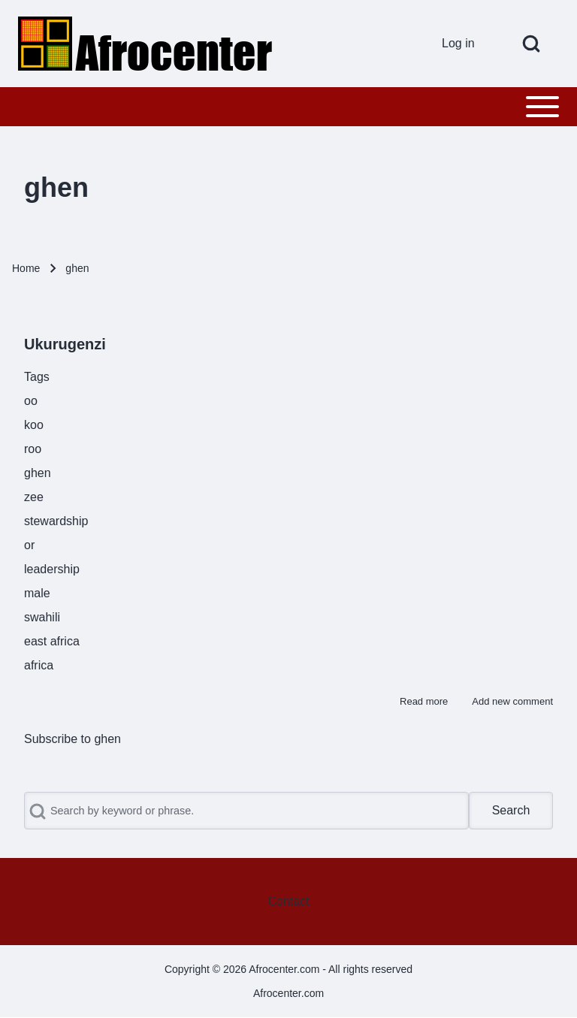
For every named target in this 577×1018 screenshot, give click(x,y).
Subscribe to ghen (72, 739)
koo (34, 424)
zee (34, 497)
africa (38, 665)
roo (32, 449)
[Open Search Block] (531, 43)
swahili (42, 617)
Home (26, 268)
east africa (52, 641)
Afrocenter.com (288, 993)
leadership (52, 569)
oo (31, 400)
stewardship (56, 521)
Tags (37, 376)
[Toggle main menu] (288, 106)
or (29, 545)
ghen (37, 473)
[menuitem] (463, 43)
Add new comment (512, 701)
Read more (424, 701)
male (37, 593)
